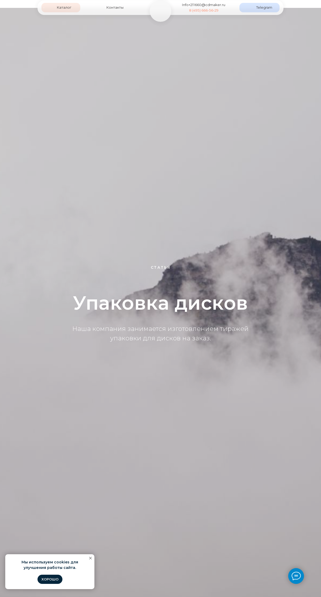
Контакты (115, 7)
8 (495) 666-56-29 (203, 10)
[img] (160, 11)
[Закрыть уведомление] (90, 558)
